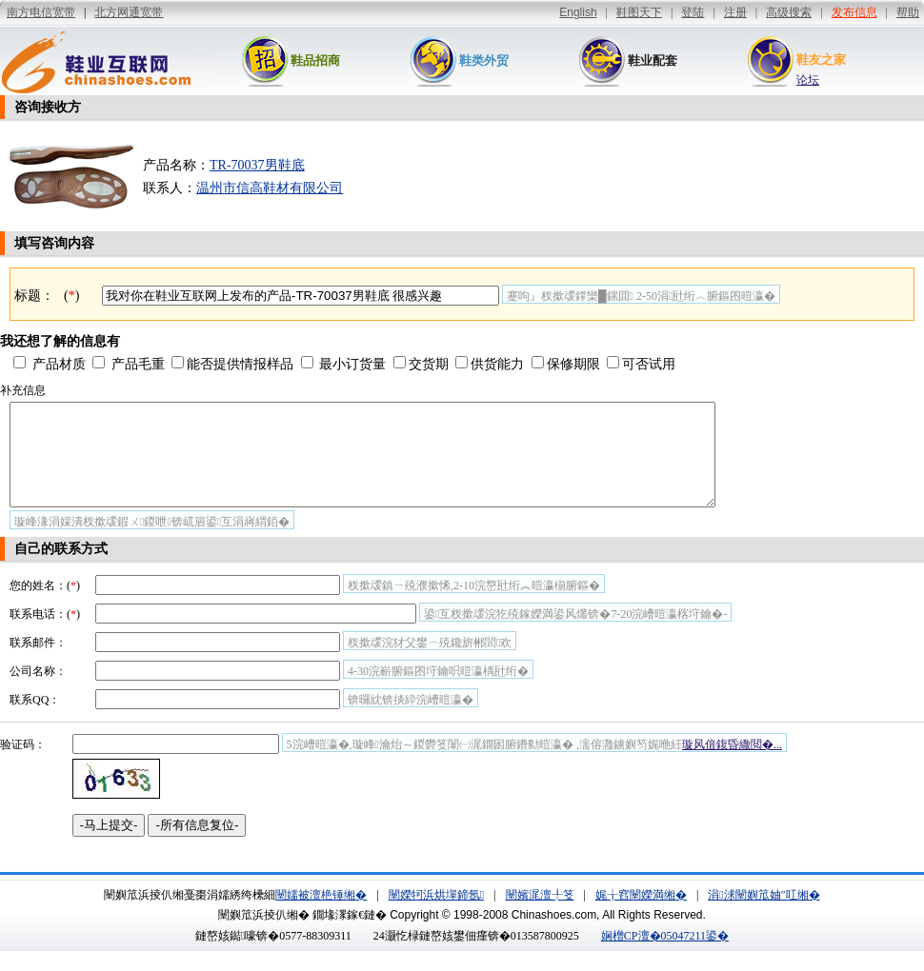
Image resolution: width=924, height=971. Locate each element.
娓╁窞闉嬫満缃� (641, 914)
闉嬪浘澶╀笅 (540, 914)
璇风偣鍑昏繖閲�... (732, 764)
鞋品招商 (315, 60)
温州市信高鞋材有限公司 (269, 188)
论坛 (807, 80)
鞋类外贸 (484, 60)
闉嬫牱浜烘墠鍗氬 (436, 914)
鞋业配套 (652, 60)
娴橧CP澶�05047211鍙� (665, 955)
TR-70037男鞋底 (257, 165)
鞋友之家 (821, 59)
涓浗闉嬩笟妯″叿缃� (763, 914)
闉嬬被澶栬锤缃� (321, 914)
